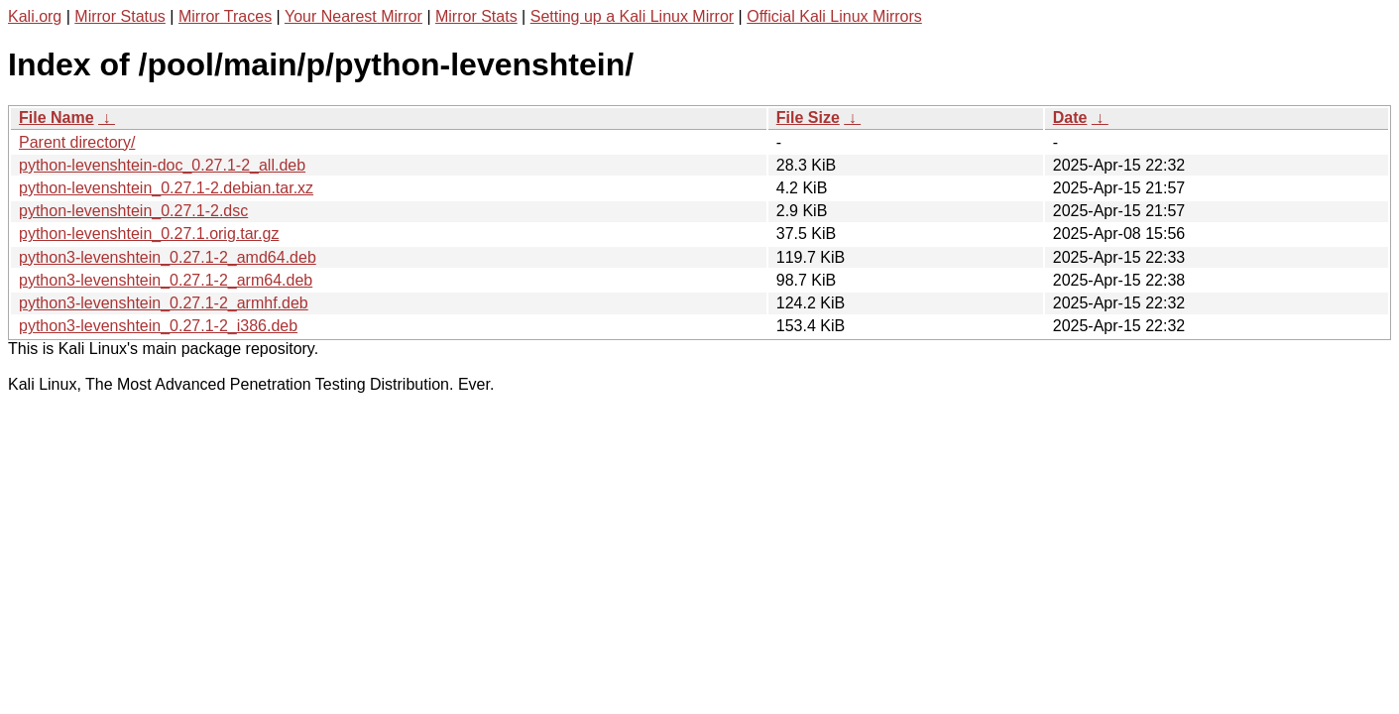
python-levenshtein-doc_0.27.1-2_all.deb (162, 165)
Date (1070, 117)
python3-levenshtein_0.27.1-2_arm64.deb (165, 280)
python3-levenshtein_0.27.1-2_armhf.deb (163, 303)
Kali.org (34, 16)
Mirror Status (120, 16)
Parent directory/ (77, 142)
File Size (808, 117)
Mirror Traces (225, 16)
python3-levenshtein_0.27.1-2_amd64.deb (167, 257)
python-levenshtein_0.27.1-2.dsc (133, 210)
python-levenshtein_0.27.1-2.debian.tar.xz (166, 187)
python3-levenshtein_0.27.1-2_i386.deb (158, 325)
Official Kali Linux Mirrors (834, 16)
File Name (56, 117)
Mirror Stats (476, 16)
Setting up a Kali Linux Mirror (632, 16)
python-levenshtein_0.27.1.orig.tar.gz (149, 233)
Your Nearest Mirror (353, 16)
